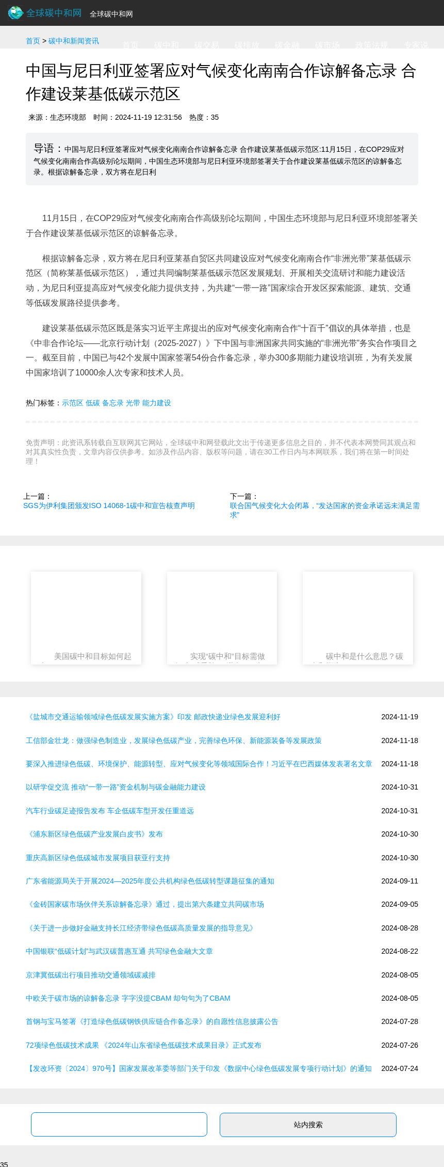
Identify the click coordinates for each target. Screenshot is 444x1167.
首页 (130, 45)
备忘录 (113, 403)
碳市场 (327, 45)
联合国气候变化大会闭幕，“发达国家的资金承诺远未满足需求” (325, 510)
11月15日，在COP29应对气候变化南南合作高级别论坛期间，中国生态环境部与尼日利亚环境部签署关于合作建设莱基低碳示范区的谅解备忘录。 (222, 226)
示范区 (73, 403)
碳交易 (206, 45)
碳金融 (287, 45)
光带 (133, 403)
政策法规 (371, 45)
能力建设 (156, 403)
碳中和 (166, 45)
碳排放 (247, 45)
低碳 (93, 403)
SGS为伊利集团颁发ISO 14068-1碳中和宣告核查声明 (109, 505)
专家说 (416, 45)
